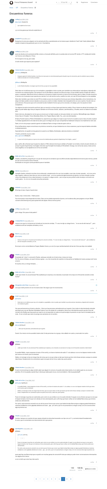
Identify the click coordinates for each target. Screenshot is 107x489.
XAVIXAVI (18, 187)
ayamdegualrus (19, 428)
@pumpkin (18, 22)
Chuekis (17, 254)
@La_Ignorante (19, 136)
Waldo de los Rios (20, 156)
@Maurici (18, 82)
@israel (17, 325)
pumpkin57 (18, 38)
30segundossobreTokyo (21, 285)
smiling (17, 19)
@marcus (18, 72)
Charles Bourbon (19, 70)
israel (16, 296)
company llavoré (19, 221)
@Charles (18, 298)
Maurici (17, 233)
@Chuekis (18, 383)
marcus (17, 171)
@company (18, 236)
